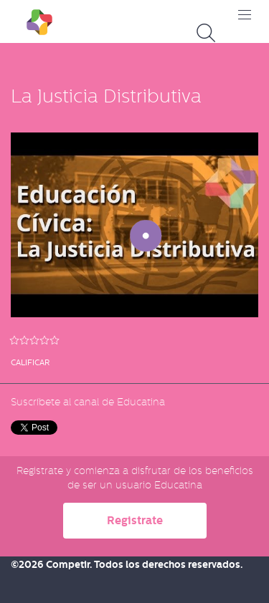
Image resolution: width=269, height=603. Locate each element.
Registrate (135, 520)
